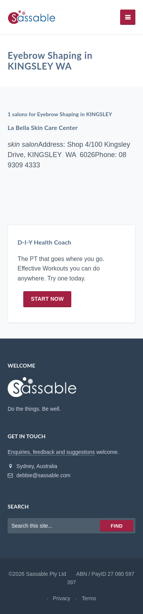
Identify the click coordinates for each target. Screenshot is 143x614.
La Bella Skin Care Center (43, 127)
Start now (47, 299)
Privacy (62, 598)
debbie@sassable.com (39, 475)
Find (116, 526)
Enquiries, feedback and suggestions (51, 452)
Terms (89, 598)
